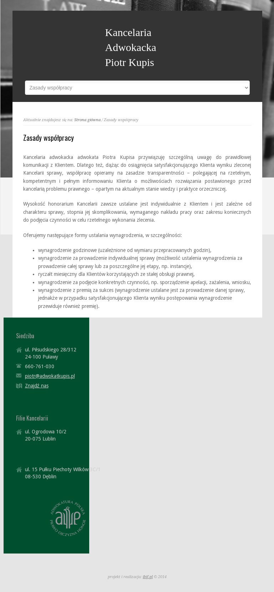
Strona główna (87, 120)
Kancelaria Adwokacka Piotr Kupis (130, 47)
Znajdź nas (37, 385)
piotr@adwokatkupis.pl (50, 376)
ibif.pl (148, 577)
